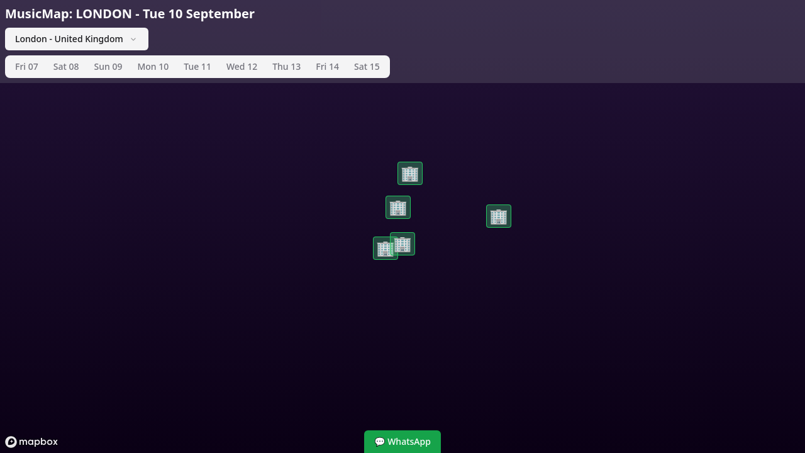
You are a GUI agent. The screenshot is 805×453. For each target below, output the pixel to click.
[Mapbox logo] (31, 442)
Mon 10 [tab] (153, 66)
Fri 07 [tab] (26, 66)
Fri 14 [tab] (327, 66)
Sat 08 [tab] (66, 66)
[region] (402, 226)
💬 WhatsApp (402, 441)
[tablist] (197, 66)
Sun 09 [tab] (108, 66)
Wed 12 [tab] (241, 66)
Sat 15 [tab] (367, 66)
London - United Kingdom (76, 39)
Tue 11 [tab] (197, 66)
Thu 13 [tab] (286, 66)
